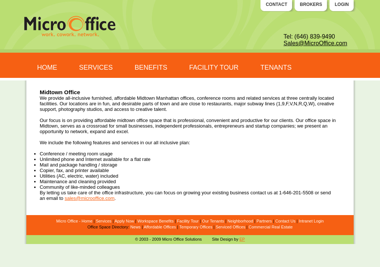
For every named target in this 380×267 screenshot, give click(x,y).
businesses (140, 126)
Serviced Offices (230, 227)
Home (87, 221)
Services (103, 221)
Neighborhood (240, 221)
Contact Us (285, 221)
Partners (264, 221)
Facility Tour (188, 221)
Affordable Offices (160, 227)
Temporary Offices (195, 227)
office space (149, 120)
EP (242, 239)
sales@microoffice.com (89, 198)
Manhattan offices (175, 98)
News (135, 227)
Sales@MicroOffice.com (315, 43)
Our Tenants (213, 221)
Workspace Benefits (155, 221)
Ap (117, 221)
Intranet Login (311, 221)
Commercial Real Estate (271, 227)
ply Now (126, 221)
